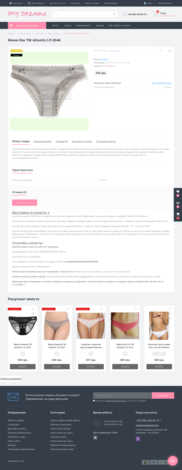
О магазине (75, 3)
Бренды (100, 25)
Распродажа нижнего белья (21, 449)
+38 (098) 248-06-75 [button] (148, 420)
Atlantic (104, 59)
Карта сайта (14, 441)
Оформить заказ (167, 15)
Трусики (39, 33)
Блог (56, 25)
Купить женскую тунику (62, 449)
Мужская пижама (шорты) (63, 445)
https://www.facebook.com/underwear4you (95, 438)
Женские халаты (58, 436)
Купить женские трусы (61, 432)
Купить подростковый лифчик (65, 420)
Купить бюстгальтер (60, 428)
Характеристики (42, 141)
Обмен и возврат (92, 3)
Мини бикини (54, 33)
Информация (83, 25)
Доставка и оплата (57, 3)
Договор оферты (111, 3)
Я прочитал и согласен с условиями (120, 401)
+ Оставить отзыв (24, 202)
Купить (23, 366)
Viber (138, 439)
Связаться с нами (16, 436)
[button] (178, 216)
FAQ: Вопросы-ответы (119, 25)
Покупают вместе (106, 141)
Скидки (67, 25)
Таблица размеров (10, 378)
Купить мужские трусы (61, 441)
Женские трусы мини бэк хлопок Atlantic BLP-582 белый (159, 347)
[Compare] (169, 51)
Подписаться (163, 395)
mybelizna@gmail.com (147, 425)
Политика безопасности (115, 401)
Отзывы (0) (62, 141)
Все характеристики (161, 83)
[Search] (114, 14)
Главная (11, 33)
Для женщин (25, 33)
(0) (118, 50)
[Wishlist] (160, 51)
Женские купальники (60, 424)
